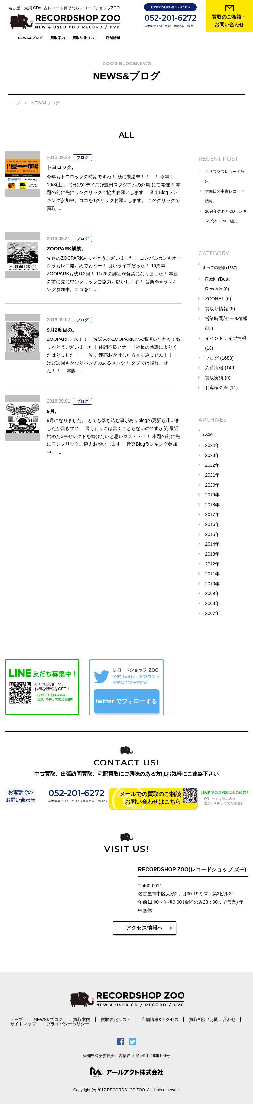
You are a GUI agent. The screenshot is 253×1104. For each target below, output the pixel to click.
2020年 (212, 482)
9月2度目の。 (67, 321)
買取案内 (57, 25)
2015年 (212, 531)
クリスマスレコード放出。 (225, 169)
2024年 (212, 442)
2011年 (212, 570)
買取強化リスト (85, 25)
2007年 (212, 610)
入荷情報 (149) (220, 367)
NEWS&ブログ (30, 25)
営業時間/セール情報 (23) (226, 323)
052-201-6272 (170, 18)
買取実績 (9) (217, 377)
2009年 (212, 590)
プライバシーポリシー (26, 1020)
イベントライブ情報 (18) (225, 342)
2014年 (212, 541)
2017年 (212, 511)
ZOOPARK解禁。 (73, 240)
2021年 (212, 472)
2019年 (212, 491)
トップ (14, 95)
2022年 (212, 462)
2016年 (212, 521)
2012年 (212, 561)
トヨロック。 (66, 159)
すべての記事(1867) (225, 268)
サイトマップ (196, 1016)
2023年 (212, 452)
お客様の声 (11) (221, 387)
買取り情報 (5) (220, 308)
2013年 (212, 551)
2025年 (212, 432)
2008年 (212, 600)
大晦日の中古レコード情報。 (225, 188)
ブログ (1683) (219, 357)
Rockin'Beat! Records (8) (218, 283)
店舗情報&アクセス (119, 1016)
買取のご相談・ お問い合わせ (229, 20)
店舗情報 (113, 25)
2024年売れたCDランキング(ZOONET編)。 (225, 213)
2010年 (212, 580)
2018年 (212, 501)
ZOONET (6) (218, 298)
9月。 (55, 403)
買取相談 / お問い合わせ (160, 1016)
